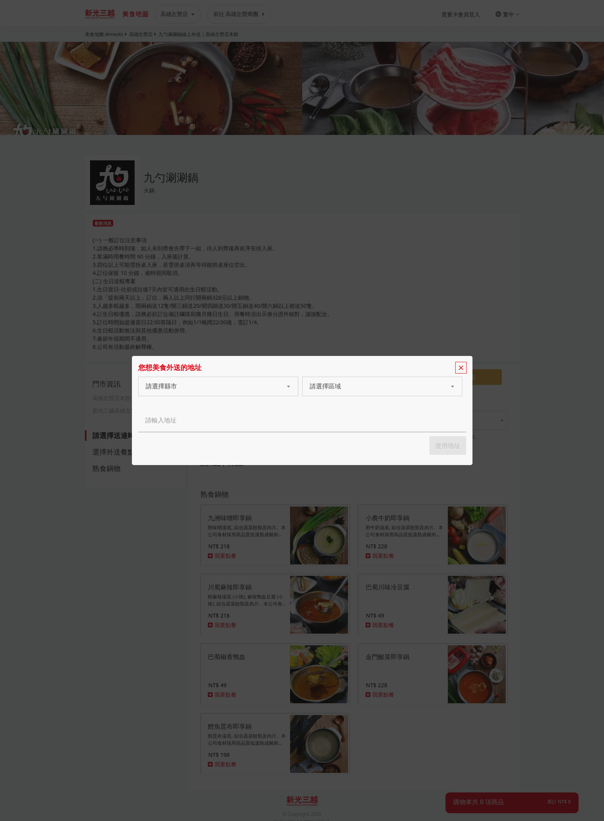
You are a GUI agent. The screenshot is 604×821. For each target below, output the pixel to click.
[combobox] (210, 386)
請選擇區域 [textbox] (325, 386)
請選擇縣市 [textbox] (161, 386)
